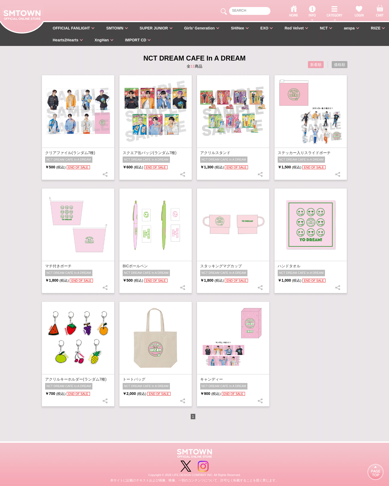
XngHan (102, 40)
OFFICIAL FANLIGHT (71, 28)
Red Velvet (294, 28)
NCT (324, 28)
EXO (264, 28)
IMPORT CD (135, 40)
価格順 (339, 64)
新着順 (315, 64)
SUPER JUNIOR (154, 28)
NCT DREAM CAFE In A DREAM (68, 159)
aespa (349, 28)
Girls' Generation (199, 28)
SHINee (237, 28)
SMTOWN (114, 28)
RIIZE (376, 28)
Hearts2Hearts (65, 40)
